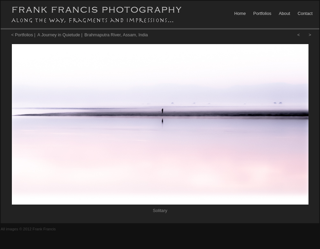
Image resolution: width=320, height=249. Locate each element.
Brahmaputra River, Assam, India (116, 34)
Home (240, 13)
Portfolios (262, 13)
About (284, 13)
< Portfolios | (23, 34)
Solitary (160, 210)
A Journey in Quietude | (59, 34)
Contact (305, 13)
